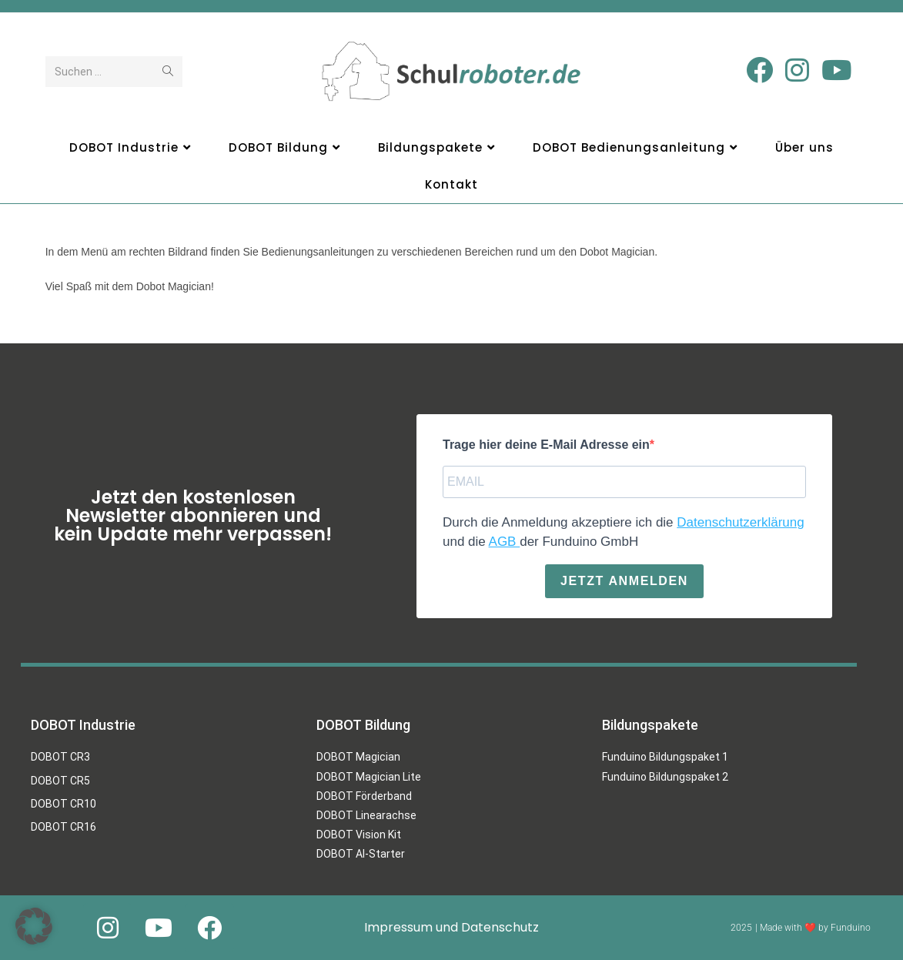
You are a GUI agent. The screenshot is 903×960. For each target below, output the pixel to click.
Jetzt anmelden (624, 580)
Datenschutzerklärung (740, 521)
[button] (34, 926)
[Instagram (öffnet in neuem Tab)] (797, 70)
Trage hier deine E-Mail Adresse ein (546, 444)
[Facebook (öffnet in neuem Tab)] (759, 70)
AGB (504, 541)
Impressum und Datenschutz (451, 927)
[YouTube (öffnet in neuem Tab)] (836, 70)
